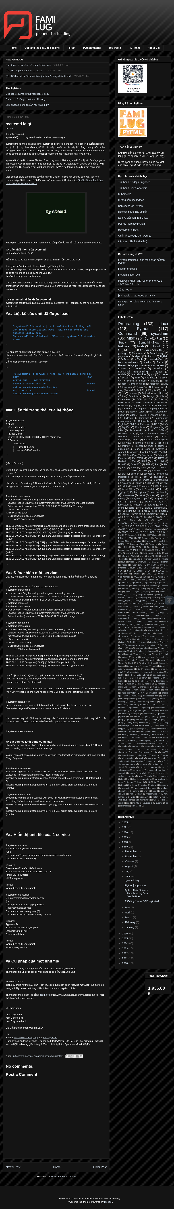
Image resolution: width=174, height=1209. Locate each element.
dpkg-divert (123, 630)
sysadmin (39, 1056)
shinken (155, 755)
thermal (140, 782)
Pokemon (164, 562)
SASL (162, 568)
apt (141, 433)
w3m (162, 514)
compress (150, 609)
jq (167, 672)
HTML (161, 547)
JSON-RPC (160, 550)
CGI (166, 526)
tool (161, 782)
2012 (125, 953)
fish (158, 483)
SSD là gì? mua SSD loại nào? (142, 901)
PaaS (153, 562)
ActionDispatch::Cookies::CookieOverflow (137, 523)
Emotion (140, 368)
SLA (120, 571)
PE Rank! (134, 47)
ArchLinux (159, 393)
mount (165, 696)
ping (163, 720)
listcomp (155, 678)
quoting (153, 728)
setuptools (145, 752)
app (163, 580)
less (162, 489)
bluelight (161, 588)
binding (143, 588)
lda (129, 678)
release (144, 734)
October (130, 861)
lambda (151, 489)
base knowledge (144, 402)
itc (139, 669)
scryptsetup (160, 746)
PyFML (164, 356)
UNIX (150, 387)
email (130, 390)
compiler (136, 609)
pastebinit (164, 710)
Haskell (122, 461)
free (163, 642)
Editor (120, 538)
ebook (134, 480)
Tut (130, 350)
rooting (121, 743)
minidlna (153, 693)
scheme (163, 374)
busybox (148, 474)
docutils (161, 627)
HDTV (135, 547)
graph (157, 654)
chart (154, 598)
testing (129, 511)
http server (147, 405)
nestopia (141, 702)
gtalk (166, 654)
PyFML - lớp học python (131, 223)
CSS (120, 396)
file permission (161, 639)
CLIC (165, 415)
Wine (160, 577)
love (129, 681)
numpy (121, 498)
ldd (136, 678)
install (125, 489)
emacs (145, 480)
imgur (145, 666)
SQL (153, 467)
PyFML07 (151, 565)
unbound (164, 785)
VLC (145, 577)
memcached (139, 690)
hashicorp (122, 660)
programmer (158, 408)
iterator (147, 669)
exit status (150, 636)
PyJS (162, 565)
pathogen (135, 714)
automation (123, 586)
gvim (134, 657)
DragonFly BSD (135, 535)
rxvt (160, 743)
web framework (143, 800)
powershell (143, 722)
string (142, 767)
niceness (122, 705)
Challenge (128, 418)
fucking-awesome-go (134, 645)
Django (150, 396)
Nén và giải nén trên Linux (133, 217)
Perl (157, 464)
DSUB (162, 532)
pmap (120, 722)
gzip (153, 657)
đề (140, 806)
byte (137, 592)
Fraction (149, 541)
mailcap (161, 684)
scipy (132, 411)
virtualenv (151, 514)
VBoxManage (124, 577)
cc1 (152, 594)
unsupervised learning (145, 788)
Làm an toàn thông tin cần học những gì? (27, 105)
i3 (137, 663)
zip (167, 803)
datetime (145, 618)
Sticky (140, 387)
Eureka (158, 368)
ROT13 (142, 568)
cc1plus (161, 594)
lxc (166, 443)
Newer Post (13, 1167)
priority (155, 722)
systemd (49, 1056)
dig (145, 624)
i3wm (144, 663)
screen (147, 746)
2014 (125, 943)
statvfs (132, 767)
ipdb (120, 669)
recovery (152, 731)
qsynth (143, 728)
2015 (125, 938)
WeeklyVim (156, 359)
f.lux (162, 636)
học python (136, 365)
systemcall (159, 508)
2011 (125, 958)
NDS (123, 562)
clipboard (148, 603)
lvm (150, 681)
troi (129, 785)
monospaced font (150, 696)
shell (146, 362)
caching (121, 594)
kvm (166, 381)
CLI (147, 338)
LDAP (144, 461)
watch (155, 797)
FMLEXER (137, 458)
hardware (148, 439)
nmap (152, 495)
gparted (146, 486)
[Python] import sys (129, 274)
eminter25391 (161, 480)
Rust (150, 430)
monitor (139, 446)
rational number (128, 731)
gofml (135, 486)
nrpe (163, 705)
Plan (166, 464)
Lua (166, 553)
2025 (125, 822)
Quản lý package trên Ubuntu (134, 235)
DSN (152, 532)
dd (153, 618)
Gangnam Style (137, 544)
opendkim (133, 708)
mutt (150, 446)
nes (131, 702)
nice (163, 702)
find (139, 390)
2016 (125, 933)
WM (152, 577)
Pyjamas (122, 568)
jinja (163, 669)
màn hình (142, 699)
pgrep (120, 720)
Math (140, 359)
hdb (133, 660)
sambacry (136, 746)
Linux (163, 323)
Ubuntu (156, 346)
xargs (143, 415)
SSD (161, 430)
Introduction (123, 550)
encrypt (136, 636)
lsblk (143, 681)
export (139, 483)
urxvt (146, 791)
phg (129, 720)
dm (119, 627)
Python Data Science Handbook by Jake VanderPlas (136, 893)
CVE (131, 529)
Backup (147, 526)
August (129, 866)
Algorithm (154, 384)
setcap (134, 752)
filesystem (123, 405)
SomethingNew (148, 342)
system (126, 377)
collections (123, 609)
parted (153, 710)
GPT (150, 458)
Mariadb (136, 559)
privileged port (127, 725)
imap (165, 486)
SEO (143, 467)
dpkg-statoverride (156, 630)
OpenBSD (136, 464)
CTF (123, 529)
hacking (155, 381)
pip (135, 408)
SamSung (122, 574)
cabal (153, 592)
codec (146, 606)
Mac (142, 556)
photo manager (141, 720)
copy (162, 612)
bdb (134, 588)
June (128, 876)
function (152, 645)
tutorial (164, 511)
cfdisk (131, 598)
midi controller (128, 693)
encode (135, 439)
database (123, 439)
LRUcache (148, 553)
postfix (161, 446)
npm (162, 495)
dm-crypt (129, 627)
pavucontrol (149, 714)
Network (123, 346)
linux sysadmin (127, 362)
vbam (139, 794)
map (155, 687)
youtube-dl (147, 803)
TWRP (137, 574)
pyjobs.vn (164, 725)
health (142, 660)
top (138, 511)
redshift (133, 734)
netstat (153, 702)
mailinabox (123, 687)
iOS (157, 486)
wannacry (144, 797)
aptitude (148, 583)
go (152, 374)
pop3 (146, 498)
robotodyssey (145, 740)
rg (123, 740)
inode (154, 666)
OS (150, 399)
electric (161, 633)
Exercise (122, 458)
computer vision (137, 612)
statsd (121, 767)
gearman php (142, 648)
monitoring (163, 405)
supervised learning (156, 770)
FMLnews (145, 424)
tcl (128, 779)
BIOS (138, 526)
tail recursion (162, 776)
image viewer (133, 666)
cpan (120, 615)
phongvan (135, 498)
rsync (130, 743)
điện (133, 806)
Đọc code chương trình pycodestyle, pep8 (27, 93)
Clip (120, 455)
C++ (120, 381)
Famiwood (159, 538)
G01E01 (122, 544)
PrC (124, 467)
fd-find (138, 639)
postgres (131, 722)
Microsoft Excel (151, 559)
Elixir (160, 421)
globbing (151, 651)
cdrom (121, 598)
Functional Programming (133, 371)
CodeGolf (143, 418)
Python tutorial (92, 47)
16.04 (145, 517)
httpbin (121, 663)
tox (146, 511)
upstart (59, 1056)
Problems (140, 427)
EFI (163, 535)
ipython (139, 443)
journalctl (45, 994)
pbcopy (161, 714)
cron (136, 436)
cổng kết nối (123, 618)
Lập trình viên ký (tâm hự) (132, 241)
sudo (148, 449)
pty (154, 725)
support (121, 773)
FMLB (133, 424)
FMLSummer (144, 538)
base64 (164, 586)
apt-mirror (136, 583)
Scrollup (169, 600)
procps (144, 408)
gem (163, 648)
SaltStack (123, 470)
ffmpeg (148, 639)
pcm (131, 716)
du (135, 633)
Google (165, 544)
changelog (142, 598)
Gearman (153, 544)
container (123, 436)
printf (120, 501)
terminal (133, 393)
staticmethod (158, 764)
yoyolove (123, 356)
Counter (140, 529)
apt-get (161, 387)
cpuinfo (137, 615)
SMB (129, 571)
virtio (133, 797)
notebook (144, 705)
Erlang (161, 455)
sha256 (164, 752)
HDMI (124, 547)
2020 (125, 832)
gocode (148, 654)
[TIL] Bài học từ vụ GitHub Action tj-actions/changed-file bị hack (39, 76)
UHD (149, 574)
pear (154, 716)
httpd (130, 663)
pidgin (155, 720)
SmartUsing (156, 353)
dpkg (120, 390)
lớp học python (138, 492)
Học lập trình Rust (128, 229)
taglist (149, 776)
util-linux (126, 514)
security (138, 505)
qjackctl (133, 728)
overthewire (159, 708)
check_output (124, 600)
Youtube (156, 470)
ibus (153, 663)
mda (128, 690)
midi (166, 690)
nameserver (128, 495)
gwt (143, 657)
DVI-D (121, 535)
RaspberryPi (135, 430)
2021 (125, 827)
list (159, 443)
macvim (130, 684)
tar (122, 779)
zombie (124, 806)
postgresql (159, 498)
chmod (162, 600)
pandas (164, 390)
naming (121, 702)
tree (123, 785)
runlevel (140, 743)
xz (128, 803)
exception (127, 483)
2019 (125, 837)
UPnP (160, 574)
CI (163, 452)
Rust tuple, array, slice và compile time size (28, 65)
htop (163, 660)
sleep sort (152, 758)
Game (160, 362)
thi (149, 782)
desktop (139, 621)
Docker (122, 368)
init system (18, 1056)
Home (13, 47)
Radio (152, 568)
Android (146, 393)
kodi (130, 675)
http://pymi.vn (50, 1037)
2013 (125, 948)
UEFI (134, 470)
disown (153, 624)
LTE (159, 553)
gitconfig (122, 651)
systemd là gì (132, 880)
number (121, 708)
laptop (121, 678)
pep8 (162, 716)
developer (158, 477)
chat (163, 598)
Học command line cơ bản (132, 211)
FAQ (131, 538)
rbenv (141, 731)
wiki (155, 800)
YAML (144, 470)
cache (162, 592)
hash (162, 657)
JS (149, 550)
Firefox (122, 365)
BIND (130, 526)
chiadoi (152, 600)
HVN (165, 424)
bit (152, 588)
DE (166, 529)
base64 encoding (128, 268)
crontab (149, 436)
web (144, 452)
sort (162, 505)
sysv (141, 776)
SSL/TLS (160, 571)
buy (119, 592)
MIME (124, 556)
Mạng (138, 356)
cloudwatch (123, 606)
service (29, 1056)
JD (143, 550)
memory (126, 446)
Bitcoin (158, 526)
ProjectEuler (124, 402)
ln (164, 678)
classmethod (133, 603)
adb (132, 580)
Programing (128, 323)
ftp (119, 645)
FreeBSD (161, 541)
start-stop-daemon (126, 764)
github (132, 651)
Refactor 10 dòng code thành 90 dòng (25, 99)
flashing (133, 642)
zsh (127, 517)
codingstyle (159, 606)
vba (131, 794)
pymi (161, 501)
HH (144, 547)
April (128, 912)
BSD (162, 377)
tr (167, 782)
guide (124, 657)
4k (119, 520)
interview (126, 443)
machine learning (159, 492)
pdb (139, 716)
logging (122, 492)
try (136, 785)
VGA (136, 577)
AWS (160, 520)
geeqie (154, 648)
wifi (119, 517)
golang (122, 353)
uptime (136, 791)
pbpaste (121, 716)
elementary (123, 636)
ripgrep (131, 740)
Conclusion (147, 455)
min (142, 693)
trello (154, 511)
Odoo (131, 562)
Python (143, 328)
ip (134, 489)
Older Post (100, 1167)
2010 (125, 963)
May (127, 907)
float (166, 483)
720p (132, 520)
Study (122, 342)
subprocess (123, 770)
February (130, 922)
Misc (131, 338)
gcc (130, 648)
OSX (161, 399)
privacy (165, 722)
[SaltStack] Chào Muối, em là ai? (136, 295)
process (134, 501)
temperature (145, 779)
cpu (128, 615)
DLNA (135, 532)
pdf (146, 716)
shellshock (143, 755)
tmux (137, 377)
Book (127, 359)
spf (163, 761)
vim (159, 350)
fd (130, 639)
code (136, 606)
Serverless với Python (130, 206)
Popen (124, 565)
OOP (139, 399)
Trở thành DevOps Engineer (134, 182)
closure (161, 603)
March (129, 917)
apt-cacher (123, 583)
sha (156, 752)
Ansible (154, 452)
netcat (142, 495)
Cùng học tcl (125, 289)
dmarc (140, 627)
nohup (133, 705)
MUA (133, 556)
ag (133, 433)
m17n (120, 684)
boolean (135, 474)
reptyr (124, 737)
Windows (122, 433)
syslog (121, 776)
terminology (160, 779)
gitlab (124, 486)
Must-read (137, 353)
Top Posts (115, 47)
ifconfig (162, 663)
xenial (120, 803)
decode (161, 618)
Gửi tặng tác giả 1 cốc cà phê (42, 47)
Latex (159, 371)
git (146, 390)
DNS (165, 384)
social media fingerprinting (130, 761)
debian (161, 402)
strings (154, 767)
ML (163, 461)
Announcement (155, 365)
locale (120, 681)
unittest (125, 788)
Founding (137, 541)
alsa (166, 470)
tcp (134, 779)
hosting (153, 660)
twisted (144, 785)
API (146, 520)
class (120, 603)
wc (163, 797)
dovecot (122, 480)
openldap (146, 708)
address (141, 580)
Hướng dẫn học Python (131, 200)
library (144, 678)
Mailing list (153, 556)
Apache (154, 415)
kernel (150, 443)
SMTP (139, 571)
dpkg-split (138, 630)
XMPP (124, 580)
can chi (132, 594)
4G (163, 517)
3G (157, 517)
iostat (162, 666)
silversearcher (128, 758)
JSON (133, 461)
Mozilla (165, 559)
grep (135, 405)
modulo (135, 696)
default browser (125, 621)
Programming (157, 427)
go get (129, 654)
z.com (159, 803)
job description (133, 672)
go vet (138, 654)
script (141, 411)
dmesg (151, 627)
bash (140, 346)
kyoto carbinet (142, 675)
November (131, 856)
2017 (125, 847)
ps (123, 393)
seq (139, 749)
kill (141, 489)
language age (159, 675)
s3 (167, 743)
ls (136, 681)
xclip (163, 800)
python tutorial (138, 384)
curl (161, 436)
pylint (123, 728)
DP (144, 532)
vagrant (122, 452)
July (127, 871)
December (131, 851)
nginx (124, 384)
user (163, 791)
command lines (156, 433)
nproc (154, 705)
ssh (150, 411)
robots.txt (160, 740)
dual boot (147, 633)
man (134, 687)
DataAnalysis (145, 421)
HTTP (161, 458)
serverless (151, 749)
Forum (71, 47)
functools (164, 645)
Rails (133, 467)
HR (152, 547)
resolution (135, 737)
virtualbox (150, 377)
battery (125, 588)
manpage (144, 687)
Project (130, 381)
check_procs (139, 600)
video (132, 415)
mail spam (149, 684)
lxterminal (160, 681)
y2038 (136, 803)
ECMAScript (152, 535)
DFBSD (125, 532)
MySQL (126, 427)
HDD (156, 424)
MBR (154, 461)
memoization (154, 690)
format (144, 642)
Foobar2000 (123, 541)
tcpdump (160, 411)
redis (124, 734)
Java (128, 553)
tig (155, 782)
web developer (125, 800)
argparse (161, 583)
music (131, 699)
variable (121, 794)
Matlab (122, 374)
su (163, 767)
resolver (147, 737)
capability (143, 594)
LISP (137, 553)
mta (123, 699)
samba (124, 746)
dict (131, 624)
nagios (153, 699)
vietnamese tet (153, 794)
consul (152, 612)
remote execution (160, 734)
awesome (137, 586)
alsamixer (153, 580)
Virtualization (138, 374)
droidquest (123, 633)
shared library (127, 755)
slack (141, 758)
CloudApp (132, 455)
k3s (123, 675)
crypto (147, 615)
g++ (123, 648)
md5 (120, 690)
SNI (149, 571)
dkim (163, 624)
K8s (162, 396)
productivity (143, 725)
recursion (164, 731)
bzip (145, 592)
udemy (154, 785)
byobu (128, 592)
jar (156, 669)
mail (140, 684)
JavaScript (127, 387)
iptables (129, 669)
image (121, 666)
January (130, 927)
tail (119, 511)
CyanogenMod (154, 529)
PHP (148, 464)
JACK (135, 550)
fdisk (149, 483)
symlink (143, 773)
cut (145, 477)
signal (165, 755)
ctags (156, 615)
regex (137, 449)
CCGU (144, 350)
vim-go (137, 514)
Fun (159, 338)
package (122, 710)
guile (154, 390)
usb (154, 791)
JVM (120, 553)
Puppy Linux (137, 565)
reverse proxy (162, 737)
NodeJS (122, 464)
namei (162, 699)
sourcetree (152, 761)
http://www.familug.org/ (26, 1037)
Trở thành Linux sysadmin (132, 188)
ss (139, 508)
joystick (159, 672)
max (163, 687)
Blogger (108, 1201)
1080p (136, 517)
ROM (132, 568)
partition (126, 408)
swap (132, 773)
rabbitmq (164, 728)
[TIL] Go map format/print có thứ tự (24, 70)
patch (124, 714)
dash (135, 618)
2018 (125, 842)
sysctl (162, 773)
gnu (160, 651)
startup (143, 764)
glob (141, 651)
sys (152, 773)
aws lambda (151, 586)
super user (138, 770)
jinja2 (120, 672)
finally (124, 642)
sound (121, 508)
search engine (125, 749)
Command (127, 333)
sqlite (131, 508)
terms (120, 782)
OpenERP (142, 562)
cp (136, 477)
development (153, 621)
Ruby (151, 356)
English (122, 424)
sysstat (131, 776)
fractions (154, 642)
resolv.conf (123, 505)
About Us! (154, 47)
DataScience (135, 396)
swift (147, 508)
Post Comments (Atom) (63, 1176)
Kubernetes (124, 194)
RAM (120, 430)
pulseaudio (123, 449)
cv (164, 615)
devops (143, 381)
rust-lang (152, 743)
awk (124, 474)
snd (163, 758)
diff (138, 624)
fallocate (122, 639)
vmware (134, 452)
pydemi (122, 411)
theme (130, 782)
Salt (162, 467)
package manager (138, 710)
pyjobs (148, 501)
